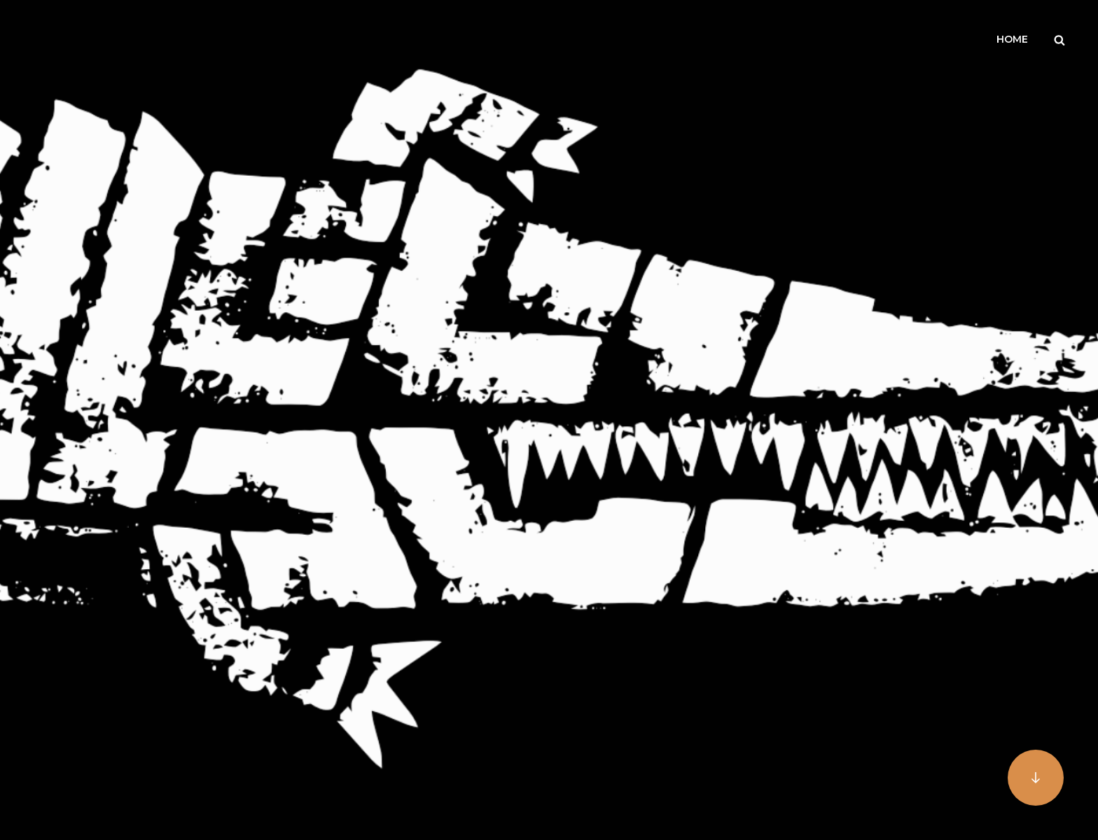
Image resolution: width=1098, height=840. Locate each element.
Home (1012, 39)
